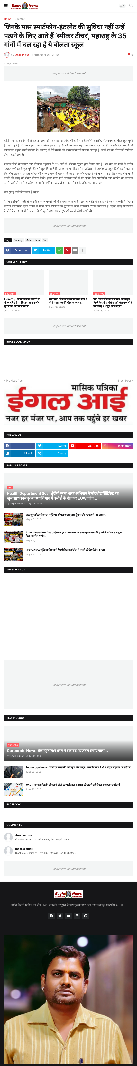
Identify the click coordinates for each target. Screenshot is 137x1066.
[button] (5, 6)
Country (19, 19)
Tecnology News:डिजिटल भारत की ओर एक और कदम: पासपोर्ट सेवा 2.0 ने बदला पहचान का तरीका (78, 767)
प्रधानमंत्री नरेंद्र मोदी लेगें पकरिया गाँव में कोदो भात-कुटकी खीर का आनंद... (68, 300)
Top (45, 240)
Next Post (124, 380)
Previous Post (14, 380)
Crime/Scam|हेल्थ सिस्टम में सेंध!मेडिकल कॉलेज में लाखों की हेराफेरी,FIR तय (65, 550)
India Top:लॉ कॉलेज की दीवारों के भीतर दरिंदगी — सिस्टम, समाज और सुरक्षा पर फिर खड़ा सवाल (22, 302)
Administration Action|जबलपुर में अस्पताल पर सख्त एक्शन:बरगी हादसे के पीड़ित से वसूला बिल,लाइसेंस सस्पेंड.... (74, 534)
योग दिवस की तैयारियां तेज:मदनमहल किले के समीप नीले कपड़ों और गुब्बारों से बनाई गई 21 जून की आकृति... (112, 302)
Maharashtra (33, 240)
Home (7, 19)
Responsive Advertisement (68, 73)
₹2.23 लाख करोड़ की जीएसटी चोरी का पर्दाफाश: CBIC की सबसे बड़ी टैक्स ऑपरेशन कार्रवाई (73, 784)
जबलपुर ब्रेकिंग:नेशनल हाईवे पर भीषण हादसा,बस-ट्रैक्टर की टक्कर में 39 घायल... (66, 515)
